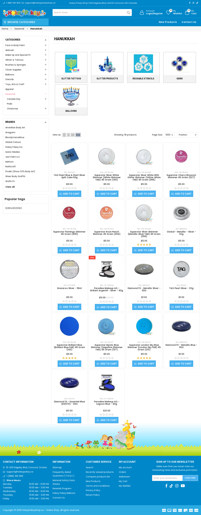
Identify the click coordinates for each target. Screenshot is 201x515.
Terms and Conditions (98, 485)
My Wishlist (125, 485)
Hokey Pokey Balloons (64, 493)
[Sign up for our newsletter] (167, 478)
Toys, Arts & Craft (14, 84)
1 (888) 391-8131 (15, 476)
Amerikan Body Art (15, 127)
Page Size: (157, 134)
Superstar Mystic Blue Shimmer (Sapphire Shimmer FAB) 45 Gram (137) (107, 347)
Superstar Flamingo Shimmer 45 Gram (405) (69, 233)
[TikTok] (197, 3)
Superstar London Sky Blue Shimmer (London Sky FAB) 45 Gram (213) (144, 347)
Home (5, 28)
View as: (57, 134)
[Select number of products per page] (169, 135)
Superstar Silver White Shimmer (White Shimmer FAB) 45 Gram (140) (107, 177)
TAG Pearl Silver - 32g (181, 288)
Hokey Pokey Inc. (14, 147)
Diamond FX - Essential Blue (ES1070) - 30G (69, 402)
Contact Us (189, 22)
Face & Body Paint (15, 45)
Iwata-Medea (12, 151)
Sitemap (57, 467)
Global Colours (13, 142)
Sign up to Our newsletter (175, 461)
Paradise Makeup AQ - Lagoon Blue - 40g (106, 402)
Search (89, 467)
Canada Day (13, 99)
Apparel (9, 89)
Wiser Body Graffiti (15, 176)
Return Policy (93, 494)
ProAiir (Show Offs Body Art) (20, 171)
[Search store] (92, 12)
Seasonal (10, 94)
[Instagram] (193, 3)
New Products (168, 22)
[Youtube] (183, 486)
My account (125, 467)
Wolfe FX (10, 181)
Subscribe (190, 477)
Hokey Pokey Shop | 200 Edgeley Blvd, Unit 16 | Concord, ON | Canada (103, 3)
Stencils (9, 79)
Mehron (9, 161)
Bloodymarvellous (14, 137)
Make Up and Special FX (18, 54)
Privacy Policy (93, 490)
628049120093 (13, 208)
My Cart (123, 481)
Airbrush (9, 50)
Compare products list (98, 476)
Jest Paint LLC (12, 156)
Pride (9, 103)
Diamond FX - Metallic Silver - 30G (144, 289)
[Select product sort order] (187, 135)
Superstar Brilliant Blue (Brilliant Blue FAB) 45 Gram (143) (69, 347)
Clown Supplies (13, 69)
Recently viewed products (100, 472)
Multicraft (10, 166)
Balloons (9, 74)
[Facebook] (189, 3)
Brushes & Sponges (15, 64)
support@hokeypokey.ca (20, 471)
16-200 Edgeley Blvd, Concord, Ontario (26, 467)
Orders (122, 472)
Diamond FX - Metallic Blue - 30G (181, 346)
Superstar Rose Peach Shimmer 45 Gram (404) (106, 233)
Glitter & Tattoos (14, 59)
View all (10, 187)
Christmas (12, 108)
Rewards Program (62, 488)
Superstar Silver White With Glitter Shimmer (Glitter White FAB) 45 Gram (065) (144, 177)
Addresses (124, 476)
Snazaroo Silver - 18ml (69, 288)
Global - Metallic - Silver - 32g (181, 233)
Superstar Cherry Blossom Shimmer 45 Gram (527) (181, 176)
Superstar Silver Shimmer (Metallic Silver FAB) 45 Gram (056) (144, 234)
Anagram (10, 132)
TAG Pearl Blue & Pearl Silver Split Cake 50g (69, 176)
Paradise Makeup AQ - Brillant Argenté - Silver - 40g (106, 289)
